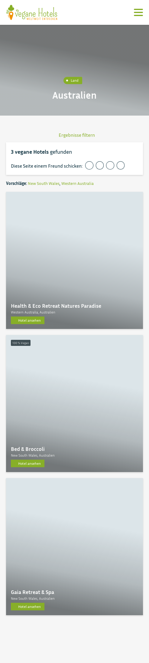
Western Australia (77, 183)
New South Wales (44, 183)
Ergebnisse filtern (74, 135)
